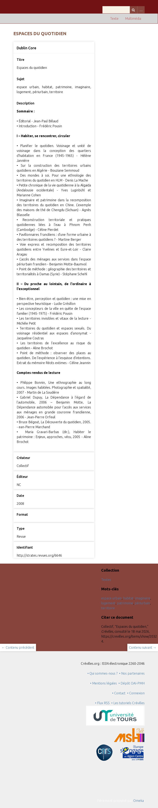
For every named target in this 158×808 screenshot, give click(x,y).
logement (108, 603)
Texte (114, 18)
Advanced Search (141, 9)
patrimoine (125, 603)
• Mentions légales (103, 683)
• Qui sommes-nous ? (102, 673)
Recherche (133, 9)
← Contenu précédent (18, 647)
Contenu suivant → (142, 647)
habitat (128, 598)
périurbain (142, 603)
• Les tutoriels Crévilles (128, 703)
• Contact (119, 693)
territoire (108, 608)
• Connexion (136, 693)
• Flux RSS (102, 703)
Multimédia (133, 18)
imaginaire (142, 598)
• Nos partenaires (132, 673)
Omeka (138, 800)
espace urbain (111, 598)
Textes (106, 579)
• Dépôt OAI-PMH (131, 683)
